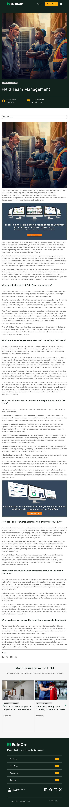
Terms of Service (25, 801)
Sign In (39, 4)
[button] (57, 759)
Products (13, 759)
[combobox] (34, 117)
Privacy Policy (14, 801)
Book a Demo (51, 4)
